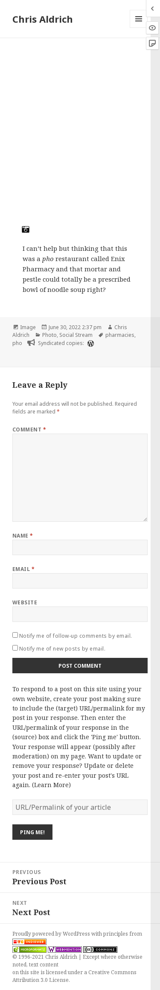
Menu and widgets (139, 27)
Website (24, 602)
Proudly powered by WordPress (51, 933)
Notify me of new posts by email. (62, 648)
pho (17, 343)
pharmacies (119, 335)
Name (22, 535)
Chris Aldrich (42, 18)
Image (28, 327)
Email (23, 569)
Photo (49, 335)
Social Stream (76, 335)
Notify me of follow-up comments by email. (75, 635)
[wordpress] (90, 343)
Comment (29, 429)
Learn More (51, 785)
